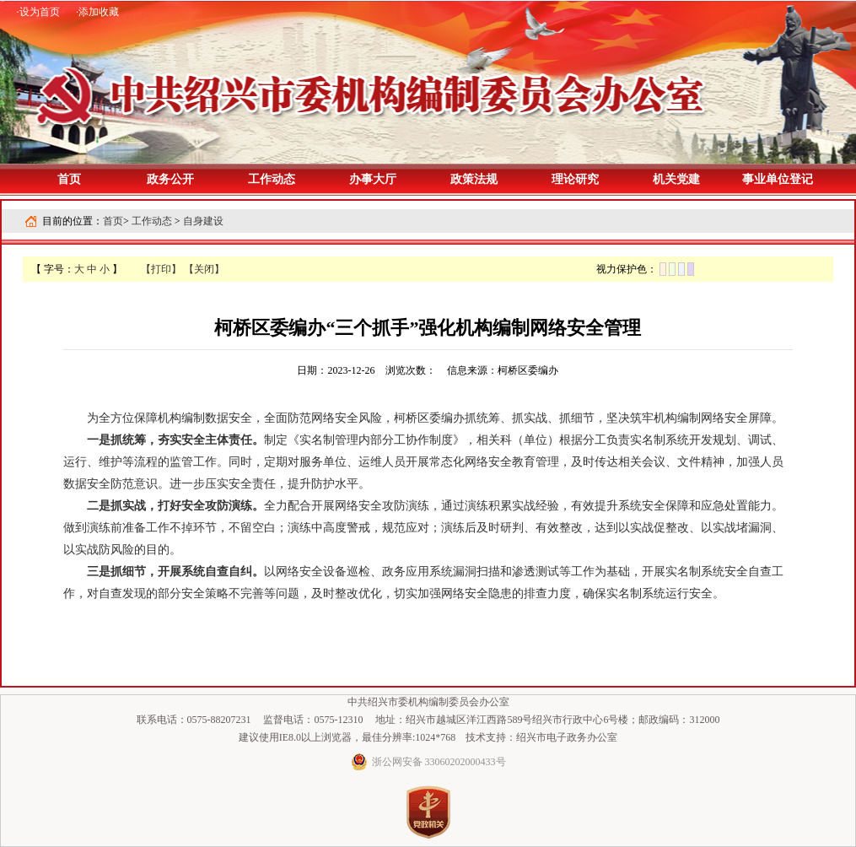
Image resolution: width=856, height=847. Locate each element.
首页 (69, 179)
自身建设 (203, 221)
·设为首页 (38, 12)
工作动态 (152, 221)
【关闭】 (204, 269)
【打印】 (161, 269)
